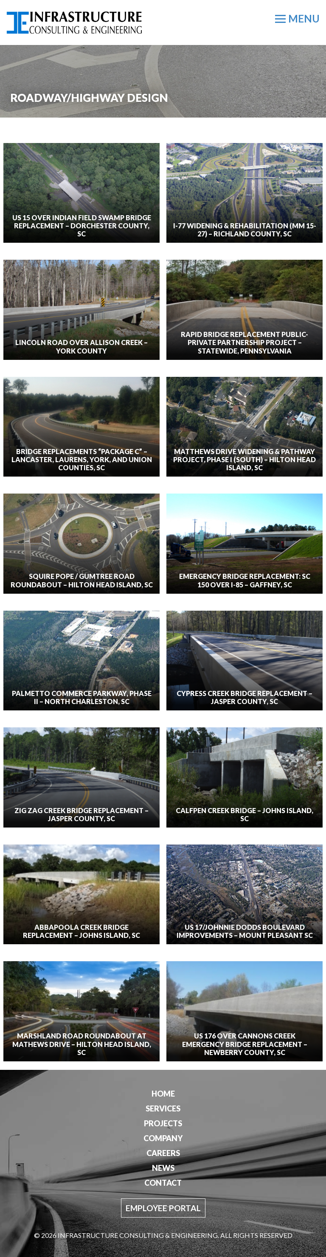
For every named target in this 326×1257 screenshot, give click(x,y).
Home (163, 1093)
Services (163, 1108)
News (163, 1168)
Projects (163, 1123)
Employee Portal (163, 1208)
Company (163, 1138)
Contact (163, 1182)
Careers (163, 1153)
